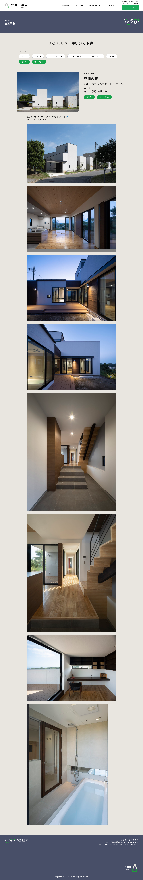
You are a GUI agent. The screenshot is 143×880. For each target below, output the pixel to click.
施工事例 (79, 5)
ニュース (110, 5)
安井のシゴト (95, 5)
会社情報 (65, 5)
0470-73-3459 (130, 3)
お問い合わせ (130, 7)
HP (66, 117)
